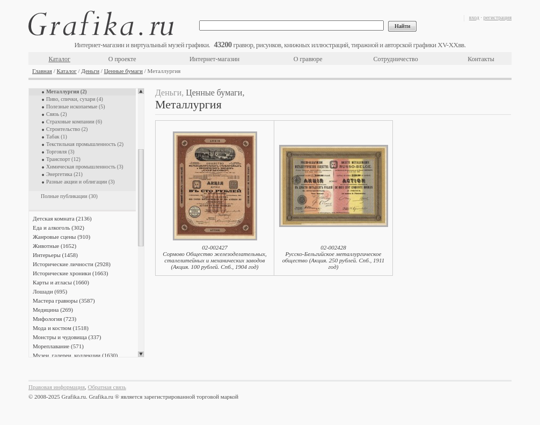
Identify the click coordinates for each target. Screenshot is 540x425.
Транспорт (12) (63, 159)
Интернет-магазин (214, 59)
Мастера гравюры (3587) (64, 300)
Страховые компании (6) (74, 121)
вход (474, 17)
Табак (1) (56, 137)
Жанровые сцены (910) (61, 236)
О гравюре (308, 59)
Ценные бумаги (123, 71)
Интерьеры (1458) (55, 255)
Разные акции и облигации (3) (80, 182)
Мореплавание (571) (58, 346)
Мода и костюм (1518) (61, 328)
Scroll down (141, 354)
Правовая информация (56, 387)
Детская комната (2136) (62, 218)
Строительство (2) (66, 129)
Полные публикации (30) (69, 196)
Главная (42, 71)
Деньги (90, 71)
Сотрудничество (396, 59)
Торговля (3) (60, 152)
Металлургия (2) (66, 91)
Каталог (59, 59)
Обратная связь (107, 387)
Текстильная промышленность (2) (84, 144)
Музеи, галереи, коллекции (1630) (75, 355)
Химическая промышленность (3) (84, 167)
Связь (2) (56, 114)
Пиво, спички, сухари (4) (74, 99)
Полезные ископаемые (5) (75, 106)
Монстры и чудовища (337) (67, 337)
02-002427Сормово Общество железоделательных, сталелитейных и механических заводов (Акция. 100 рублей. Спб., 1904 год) (214, 257)
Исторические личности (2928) (72, 264)
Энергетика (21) (64, 174)
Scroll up (141, 91)
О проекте (122, 59)
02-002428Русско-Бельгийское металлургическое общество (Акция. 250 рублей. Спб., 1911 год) (333, 257)
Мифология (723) (54, 319)
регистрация (497, 17)
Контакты (481, 59)
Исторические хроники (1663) (70, 273)
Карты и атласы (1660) (61, 282)
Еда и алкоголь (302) (58, 227)
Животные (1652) (54, 246)
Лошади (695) (50, 291)
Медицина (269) (53, 309)
